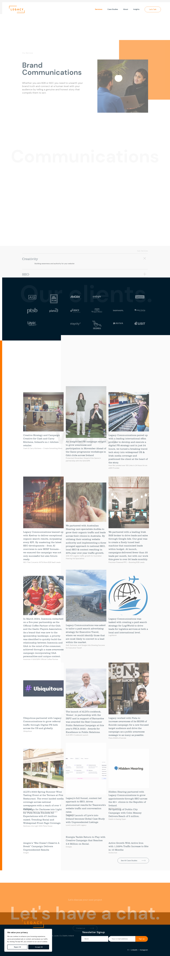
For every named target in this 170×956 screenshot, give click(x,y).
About (125, 9)
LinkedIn (134, 950)
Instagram (144, 950)
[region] (28, 940)
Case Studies (112, 9)
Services (98, 9)
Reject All (17, 947)
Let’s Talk (152, 9)
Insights (136, 9)
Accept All (38, 947)
